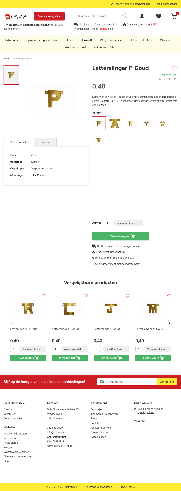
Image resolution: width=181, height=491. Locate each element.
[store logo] (16, 16)
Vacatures (9, 414)
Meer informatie (19, 142)
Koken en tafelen (105, 47)
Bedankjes (11, 40)
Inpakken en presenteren (42, 40)
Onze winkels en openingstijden (132, 3)
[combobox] (102, 16)
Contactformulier (13, 418)
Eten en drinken (141, 40)
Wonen (165, 40)
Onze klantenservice (165, 3)
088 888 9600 (55, 427)
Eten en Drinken (99, 432)
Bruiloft (87, 40)
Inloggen (8, 447)
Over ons (9, 409)
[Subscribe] (167, 381)
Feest (70, 40)
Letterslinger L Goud (65, 329)
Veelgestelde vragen (15, 433)
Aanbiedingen (98, 437)
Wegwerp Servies (100, 427)
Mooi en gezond (75, 47)
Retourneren (11, 442)
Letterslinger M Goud (149, 329)
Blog (6, 461)
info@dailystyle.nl (56, 432)
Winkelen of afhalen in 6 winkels (114, 258)
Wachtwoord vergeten (16, 452)
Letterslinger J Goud (107, 329)
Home (7, 58)
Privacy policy (127, 487)
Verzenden (10, 438)
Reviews (45, 142)
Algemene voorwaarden (17, 456)
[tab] (19, 142)
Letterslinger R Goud (23, 329)
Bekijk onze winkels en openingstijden (150, 410)
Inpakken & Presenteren (104, 414)
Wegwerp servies (111, 40)
